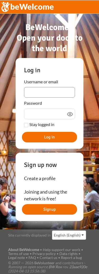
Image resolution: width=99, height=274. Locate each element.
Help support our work (62, 249)
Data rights (68, 253)
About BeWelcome (23, 249)
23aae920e (78, 267)
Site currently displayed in (29, 235)
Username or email (41, 81)
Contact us (48, 257)
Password (33, 102)
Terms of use (18, 253)
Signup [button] (49, 209)
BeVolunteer (44, 263)
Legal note (16, 257)
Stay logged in (41, 124)
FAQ (32, 257)
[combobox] (69, 235)
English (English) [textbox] (67, 235)
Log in (49, 137)
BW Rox (55, 267)
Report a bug (71, 257)
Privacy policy (44, 253)
